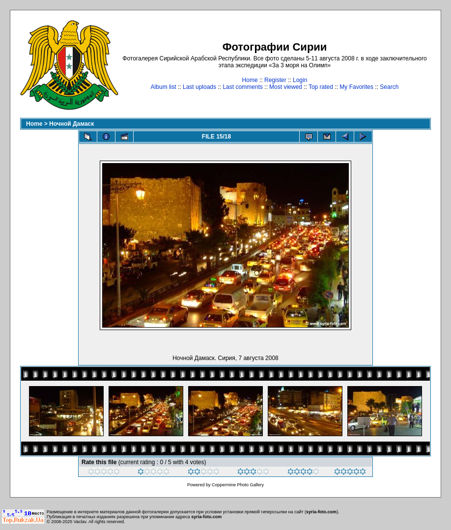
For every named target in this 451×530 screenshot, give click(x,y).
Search (389, 87)
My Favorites (356, 87)
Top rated (321, 87)
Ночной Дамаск (71, 123)
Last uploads (199, 87)
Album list (163, 87)
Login (300, 80)
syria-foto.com (321, 511)
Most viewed (285, 87)
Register (275, 80)
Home (250, 80)
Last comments (242, 87)
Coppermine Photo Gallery (238, 484)
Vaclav (80, 521)
